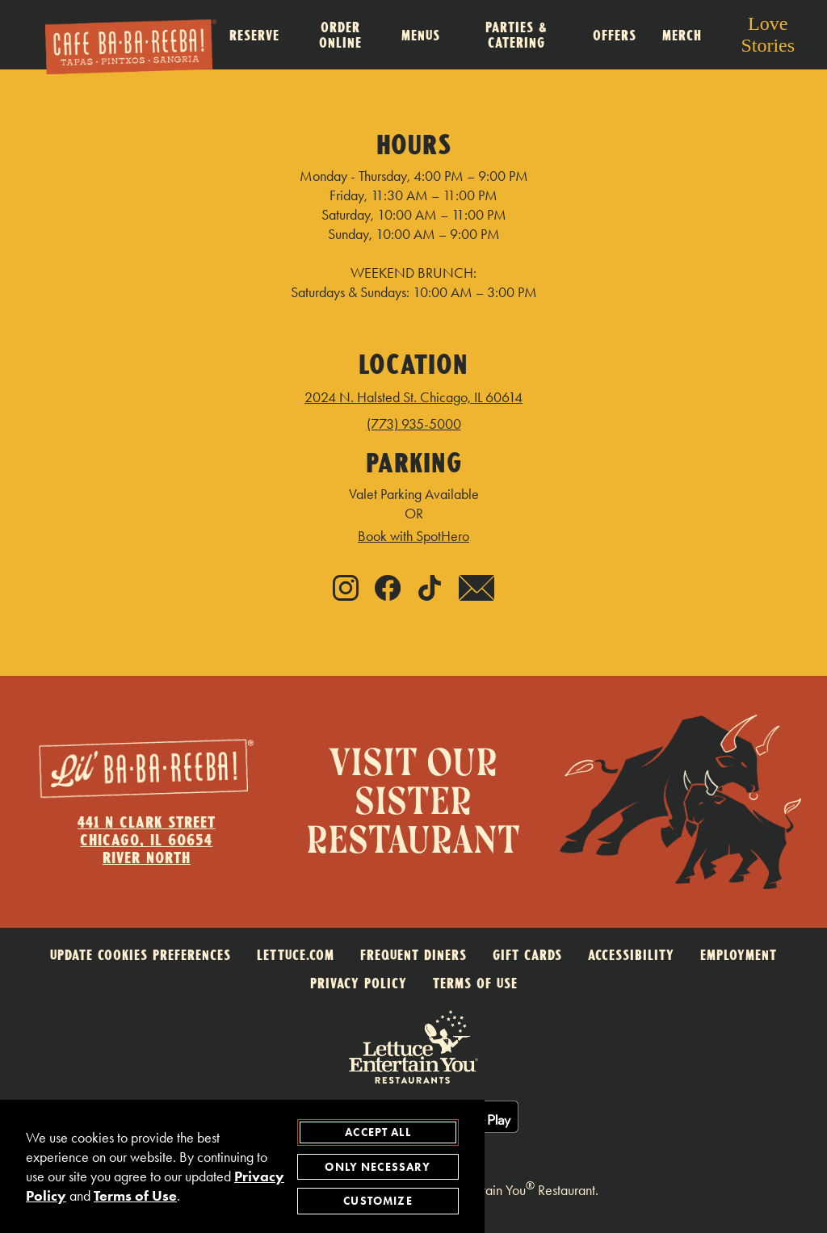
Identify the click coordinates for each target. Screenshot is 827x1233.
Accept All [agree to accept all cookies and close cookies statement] (378, 1133)
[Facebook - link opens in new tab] (387, 589)
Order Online (340, 34)
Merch (682, 35)
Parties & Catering (516, 34)
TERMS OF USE (475, 983)
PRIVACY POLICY (358, 983)
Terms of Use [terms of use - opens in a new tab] (135, 1197)
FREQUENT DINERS (413, 954)
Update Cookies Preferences (140, 954)
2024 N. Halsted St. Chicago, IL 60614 (413, 397)
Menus (420, 35)
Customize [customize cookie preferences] (377, 1201)
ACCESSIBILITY (631, 954)
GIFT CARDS (527, 954)
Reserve (254, 35)
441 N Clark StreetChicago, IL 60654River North (147, 839)
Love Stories (768, 34)
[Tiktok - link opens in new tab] (429, 589)
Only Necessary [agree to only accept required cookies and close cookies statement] (377, 1167)
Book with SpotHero (413, 536)
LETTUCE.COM (295, 954)
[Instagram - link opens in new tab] (345, 589)
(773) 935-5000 (414, 424)
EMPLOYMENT (738, 954)
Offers (614, 35)
